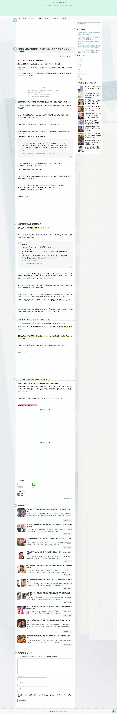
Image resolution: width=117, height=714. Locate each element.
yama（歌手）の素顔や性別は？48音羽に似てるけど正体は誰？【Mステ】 (92, 122)
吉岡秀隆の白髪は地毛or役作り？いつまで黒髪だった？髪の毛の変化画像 (93, 115)
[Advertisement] (45, 33)
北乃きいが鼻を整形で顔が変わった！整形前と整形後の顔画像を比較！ (93, 142)
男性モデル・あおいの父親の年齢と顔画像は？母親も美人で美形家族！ (89, 51)
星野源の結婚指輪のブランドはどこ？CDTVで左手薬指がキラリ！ (93, 128)
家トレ (80, 76)
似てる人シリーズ (83, 74)
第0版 (65, 711)
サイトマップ (31, 18)
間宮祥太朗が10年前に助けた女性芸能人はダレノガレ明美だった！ (45, 90)
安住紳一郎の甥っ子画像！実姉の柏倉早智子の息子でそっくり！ (89, 33)
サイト (19, 689)
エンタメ (80, 61)
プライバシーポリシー (43, 18)
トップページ (22, 18)
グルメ (80, 64)
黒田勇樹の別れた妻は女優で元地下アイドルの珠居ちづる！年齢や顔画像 (89, 46)
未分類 (80, 79)
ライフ (80, 71)
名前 (19, 676)
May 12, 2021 (38, 264)
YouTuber (81, 59)
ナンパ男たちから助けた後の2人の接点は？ (39, 96)
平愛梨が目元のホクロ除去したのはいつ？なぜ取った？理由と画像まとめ (93, 102)
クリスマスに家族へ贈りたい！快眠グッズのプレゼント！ (93, 88)
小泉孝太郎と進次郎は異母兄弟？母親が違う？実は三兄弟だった (93, 95)
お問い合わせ (64, 18)
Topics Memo (58, 2)
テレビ (70, 56)
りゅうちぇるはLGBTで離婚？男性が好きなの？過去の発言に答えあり (93, 135)
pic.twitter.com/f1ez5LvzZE (30, 260)
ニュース (80, 69)
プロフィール (54, 18)
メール (20, 683)
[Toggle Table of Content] (61, 87)
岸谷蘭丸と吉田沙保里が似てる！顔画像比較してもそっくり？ (89, 42)
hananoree (68, 498)
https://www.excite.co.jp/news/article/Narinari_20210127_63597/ (40, 153)
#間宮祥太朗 (40, 258)
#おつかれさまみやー (50, 258)
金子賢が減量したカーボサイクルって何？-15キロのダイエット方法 (93, 108)
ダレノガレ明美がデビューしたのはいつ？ (39, 94)
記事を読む (68, 520)
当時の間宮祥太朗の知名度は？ (36, 92)
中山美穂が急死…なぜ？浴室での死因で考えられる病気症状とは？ (89, 38)
